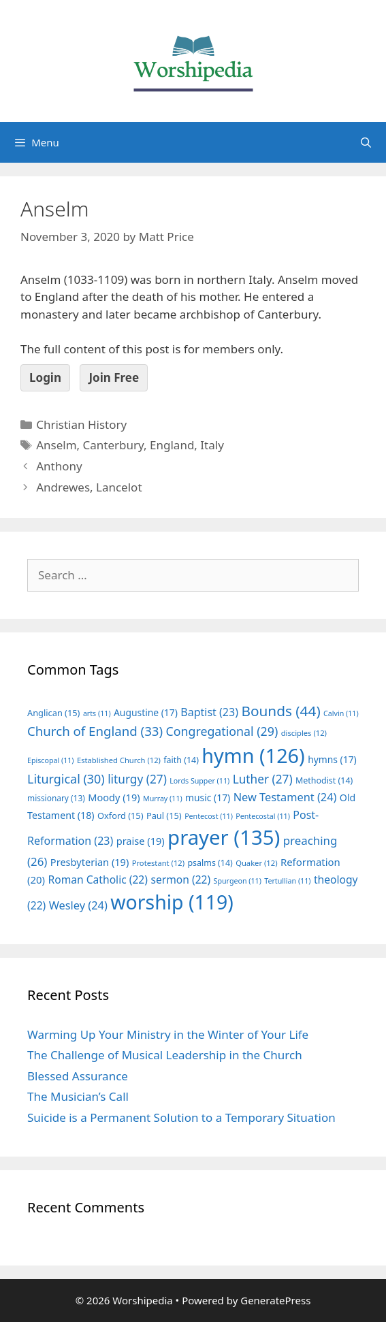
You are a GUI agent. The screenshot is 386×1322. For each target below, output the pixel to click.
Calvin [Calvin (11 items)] (341, 713)
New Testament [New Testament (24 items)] (285, 797)
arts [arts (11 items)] (97, 713)
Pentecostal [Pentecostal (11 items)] (263, 816)
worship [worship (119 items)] (172, 902)
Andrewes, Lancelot (89, 487)
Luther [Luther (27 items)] (263, 779)
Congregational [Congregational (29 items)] (222, 731)
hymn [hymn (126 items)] (253, 755)
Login (45, 377)
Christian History (81, 424)
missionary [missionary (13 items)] (56, 797)
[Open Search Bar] (366, 142)
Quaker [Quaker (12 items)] (256, 863)
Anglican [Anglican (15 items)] (53, 713)
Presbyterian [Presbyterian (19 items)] (89, 862)
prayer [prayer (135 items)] (223, 837)
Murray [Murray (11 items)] (162, 798)
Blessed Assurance (77, 1076)
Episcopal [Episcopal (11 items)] (50, 760)
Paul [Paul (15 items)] (164, 815)
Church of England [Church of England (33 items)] (95, 730)
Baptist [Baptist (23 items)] (209, 712)
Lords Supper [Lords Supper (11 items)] (199, 781)
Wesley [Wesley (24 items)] (78, 905)
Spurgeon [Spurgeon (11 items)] (237, 881)
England (172, 445)
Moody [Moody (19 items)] (114, 797)
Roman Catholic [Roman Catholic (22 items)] (98, 879)
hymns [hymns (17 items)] (332, 759)
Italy (212, 445)
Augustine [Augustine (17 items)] (146, 712)
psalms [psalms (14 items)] (209, 863)
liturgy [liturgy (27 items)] (137, 779)
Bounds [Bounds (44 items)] (280, 710)
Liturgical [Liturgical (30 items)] (66, 779)
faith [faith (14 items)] (181, 760)
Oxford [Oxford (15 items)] (120, 815)
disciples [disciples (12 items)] (304, 733)
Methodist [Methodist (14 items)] (324, 780)
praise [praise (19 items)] (140, 841)
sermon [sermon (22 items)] (180, 879)
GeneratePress (275, 1300)
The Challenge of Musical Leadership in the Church (164, 1055)
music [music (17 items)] (207, 797)
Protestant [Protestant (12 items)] (158, 863)
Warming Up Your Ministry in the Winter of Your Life (167, 1034)
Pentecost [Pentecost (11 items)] (208, 816)
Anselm (56, 445)
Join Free (114, 377)
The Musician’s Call (78, 1096)
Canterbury (113, 445)
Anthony (59, 466)
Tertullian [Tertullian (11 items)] (287, 881)
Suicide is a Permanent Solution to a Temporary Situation (181, 1117)
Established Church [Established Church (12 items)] (119, 760)
